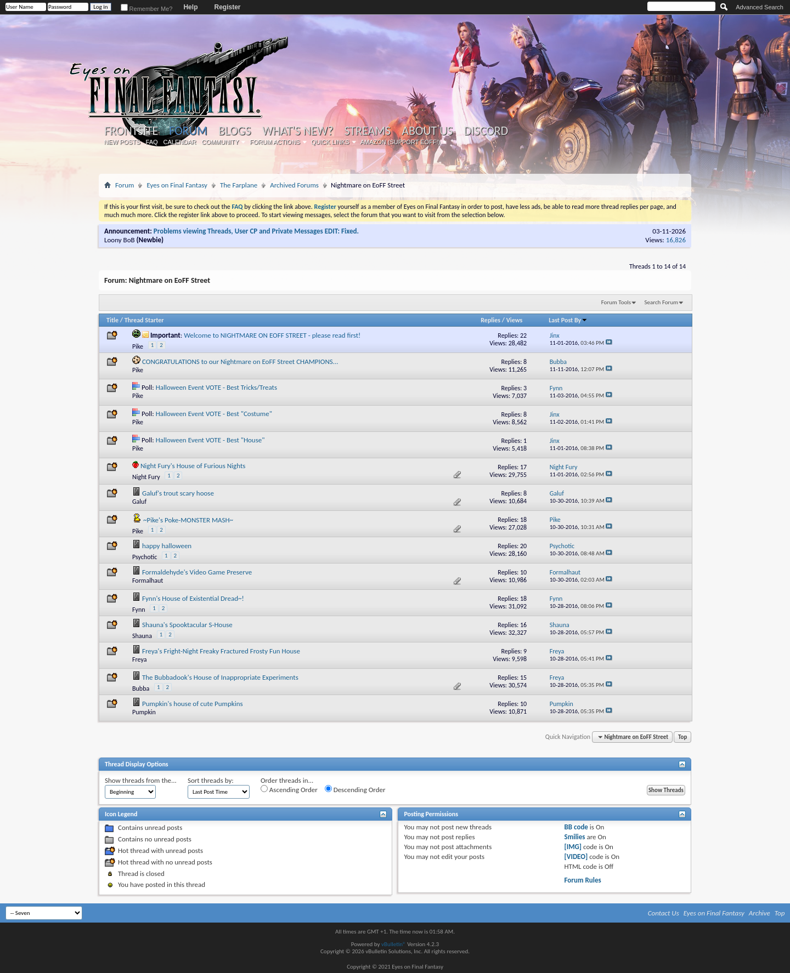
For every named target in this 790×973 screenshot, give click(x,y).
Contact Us (663, 913)
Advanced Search (759, 7)
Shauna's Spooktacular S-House (187, 625)
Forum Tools (616, 302)
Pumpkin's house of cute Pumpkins (192, 703)
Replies (490, 320)
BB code (576, 827)
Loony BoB (119, 240)
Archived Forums (294, 185)
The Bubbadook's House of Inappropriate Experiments (220, 677)
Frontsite (131, 131)
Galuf (139, 501)
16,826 (676, 240)
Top (682, 737)
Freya (139, 659)
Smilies (575, 837)
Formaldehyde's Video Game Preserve (197, 572)
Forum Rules (583, 880)
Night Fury (146, 477)
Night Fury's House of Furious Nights (192, 466)
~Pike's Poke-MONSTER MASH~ (188, 520)
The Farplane (238, 185)
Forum (188, 130)
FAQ (152, 142)
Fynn (138, 609)
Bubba (140, 688)
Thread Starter (144, 320)
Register (227, 7)
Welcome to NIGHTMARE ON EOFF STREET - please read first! (272, 335)
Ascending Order (289, 789)
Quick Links (330, 142)
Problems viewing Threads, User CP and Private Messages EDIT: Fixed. (256, 231)
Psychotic (144, 557)
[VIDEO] (576, 856)
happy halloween (166, 546)
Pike (137, 346)
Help (190, 7)
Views (514, 320)
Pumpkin (144, 712)
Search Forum (662, 302)
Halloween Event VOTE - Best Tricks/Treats (216, 387)
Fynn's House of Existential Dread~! (193, 598)
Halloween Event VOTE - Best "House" (210, 440)
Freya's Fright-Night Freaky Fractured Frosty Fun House (221, 651)
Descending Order (355, 789)
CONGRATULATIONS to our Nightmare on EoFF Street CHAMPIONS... (240, 361)
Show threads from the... (141, 780)
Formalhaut (147, 580)
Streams (367, 131)
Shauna (142, 636)
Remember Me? (147, 8)
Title (112, 320)
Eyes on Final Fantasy (176, 185)
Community (220, 142)
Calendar (179, 142)
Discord (486, 131)
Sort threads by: (211, 780)
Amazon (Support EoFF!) (400, 142)
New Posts (122, 142)
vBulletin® (393, 944)
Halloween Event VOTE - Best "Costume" (214, 413)
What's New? (298, 131)
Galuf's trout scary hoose (178, 493)
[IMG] (573, 847)
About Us (427, 131)
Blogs (234, 131)
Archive (759, 913)
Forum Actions (275, 142)
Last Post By (568, 320)
